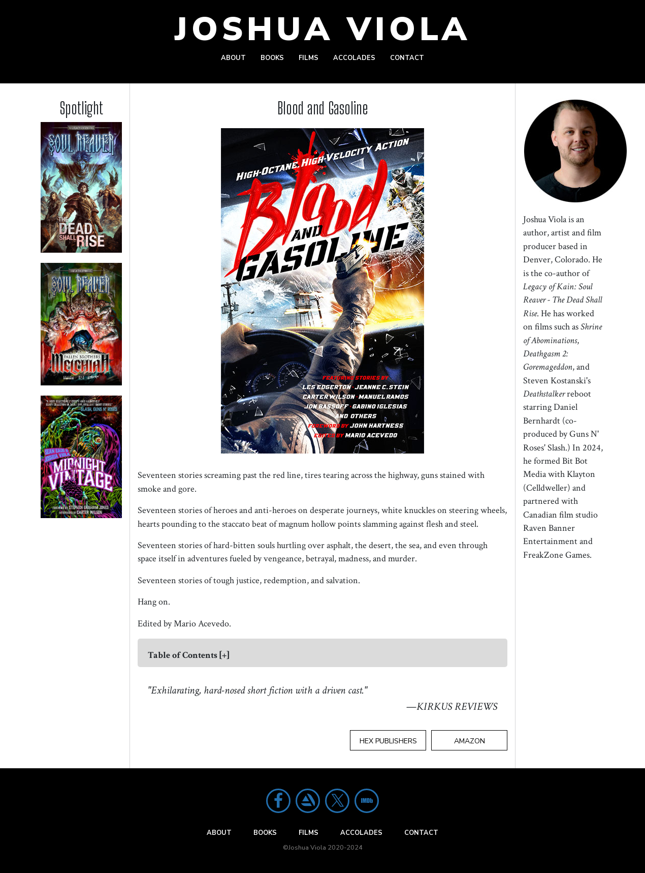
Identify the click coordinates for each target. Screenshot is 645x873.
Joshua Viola (323, 29)
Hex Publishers (388, 741)
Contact (407, 58)
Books (272, 58)
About (233, 58)
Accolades (354, 58)
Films (308, 58)
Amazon (469, 741)
